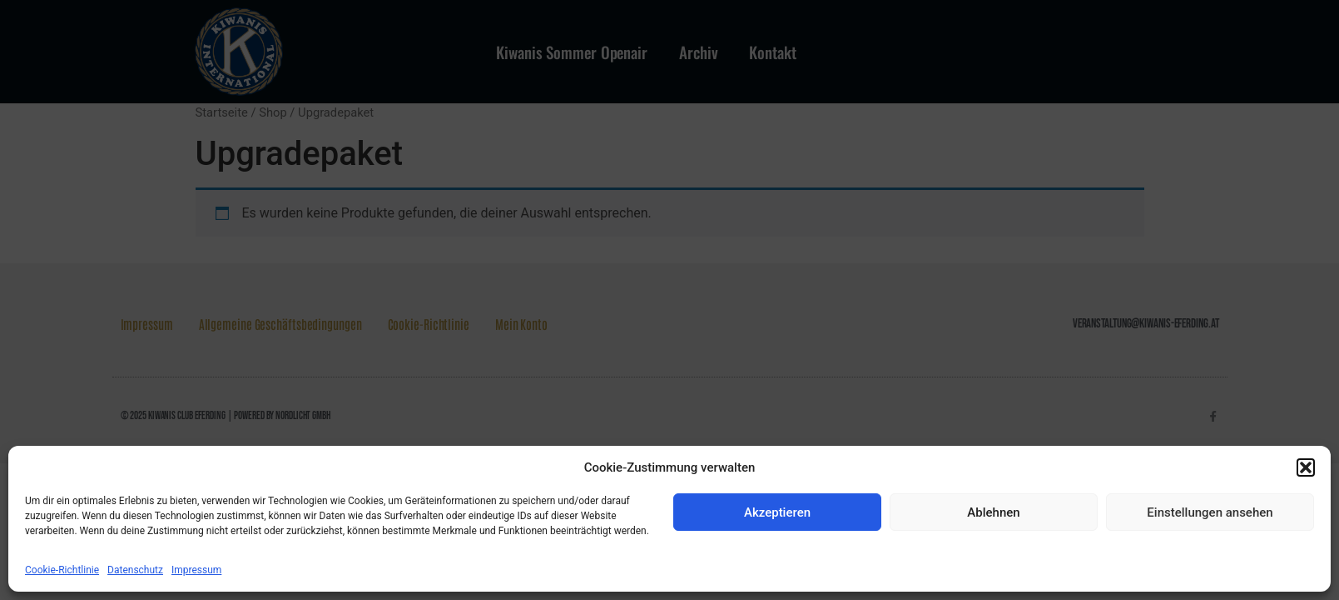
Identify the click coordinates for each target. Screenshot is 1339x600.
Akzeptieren (777, 512)
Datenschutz (135, 570)
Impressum (196, 570)
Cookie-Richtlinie (62, 570)
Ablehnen (993, 512)
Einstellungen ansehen (1209, 512)
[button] (1305, 467)
